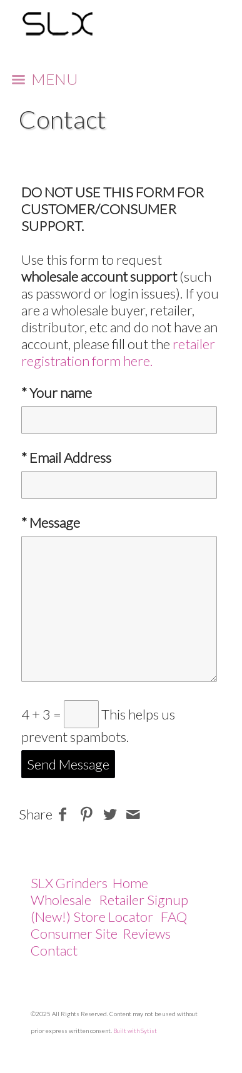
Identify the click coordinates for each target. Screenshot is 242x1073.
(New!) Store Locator (92, 916)
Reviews (147, 933)
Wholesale (61, 899)
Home (130, 882)
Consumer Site (74, 933)
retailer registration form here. (118, 352)
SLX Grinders (69, 882)
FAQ (174, 916)
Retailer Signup (143, 899)
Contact (54, 950)
